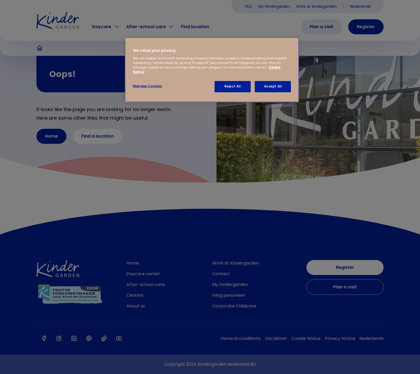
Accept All (273, 86)
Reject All (232, 86)
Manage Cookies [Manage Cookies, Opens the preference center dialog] (147, 86)
